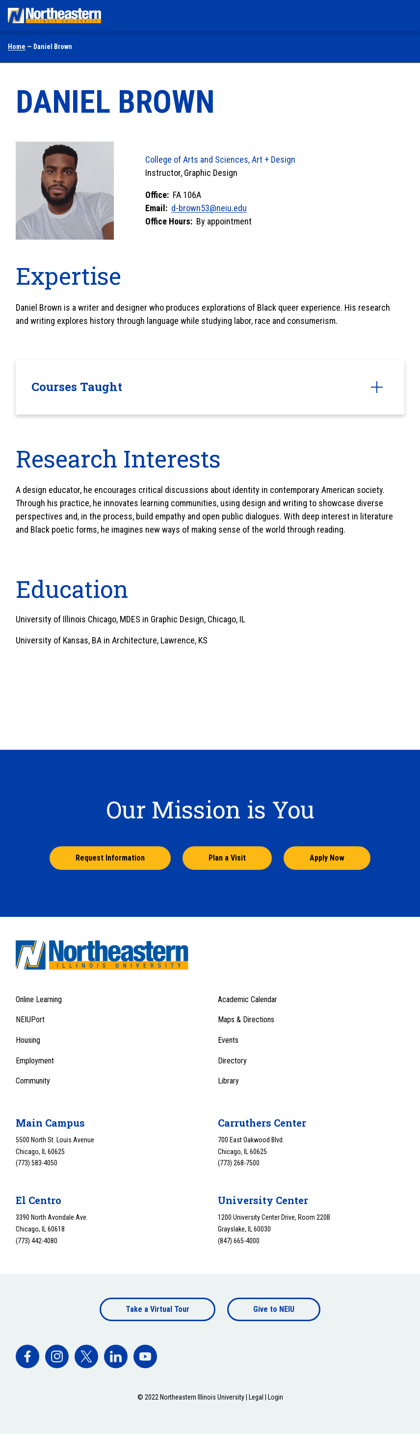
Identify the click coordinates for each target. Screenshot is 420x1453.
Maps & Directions (246, 1019)
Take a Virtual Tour (157, 1309)
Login (275, 1397)
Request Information (110, 857)
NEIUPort (30, 1019)
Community (33, 1080)
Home (17, 46)
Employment (35, 1060)
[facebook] (27, 1356)
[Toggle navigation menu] (403, 16)
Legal (256, 1397)
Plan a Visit (227, 857)
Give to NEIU (273, 1309)
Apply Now (327, 857)
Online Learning (39, 999)
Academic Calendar (247, 999)
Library (228, 1080)
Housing (28, 1040)
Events (228, 1040)
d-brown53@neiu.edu (209, 208)
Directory (232, 1060)
